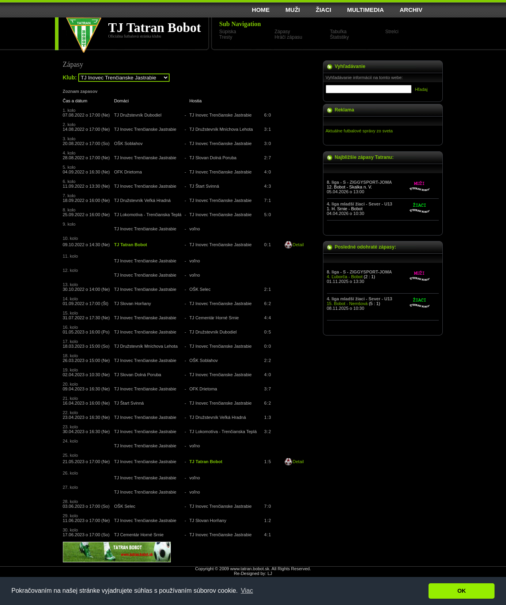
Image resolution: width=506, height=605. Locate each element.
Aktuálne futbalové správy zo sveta (359, 130)
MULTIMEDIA (365, 9)
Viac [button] (247, 590)
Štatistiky (339, 37)
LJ (270, 573)
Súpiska (227, 31)
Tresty (225, 37)
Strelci (391, 31)
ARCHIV (411, 9)
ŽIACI (323, 9)
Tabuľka (338, 31)
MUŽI (292, 9)
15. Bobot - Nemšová (347, 303)
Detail (298, 244)
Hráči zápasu (288, 37)
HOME (261, 9)
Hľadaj (421, 89)
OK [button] (461, 591)
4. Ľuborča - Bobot (345, 276)
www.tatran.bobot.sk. (250, 568)
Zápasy (282, 31)
